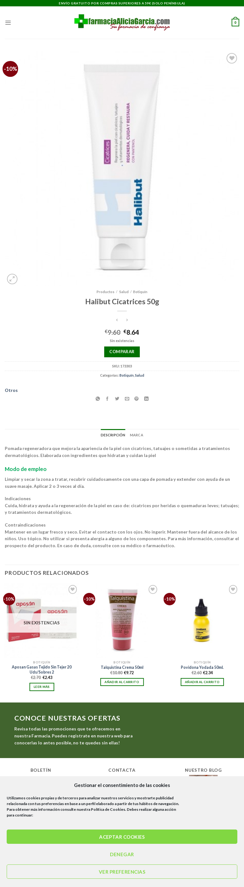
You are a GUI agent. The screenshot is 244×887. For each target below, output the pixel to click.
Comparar (121, 351)
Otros (11, 390)
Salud (124, 292)
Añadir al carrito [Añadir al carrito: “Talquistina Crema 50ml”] (122, 682)
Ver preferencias (122, 872)
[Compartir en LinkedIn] (146, 398)
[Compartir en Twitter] (117, 398)
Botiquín (140, 292)
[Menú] (8, 23)
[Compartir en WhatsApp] (97, 398)
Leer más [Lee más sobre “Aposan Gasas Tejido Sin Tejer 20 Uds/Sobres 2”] (42, 687)
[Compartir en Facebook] (107, 398)
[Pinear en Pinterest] (136, 398)
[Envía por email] (126, 398)
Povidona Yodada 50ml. (202, 667)
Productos (105, 292)
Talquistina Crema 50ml (122, 667)
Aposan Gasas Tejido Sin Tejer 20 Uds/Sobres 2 (41, 670)
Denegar (122, 854)
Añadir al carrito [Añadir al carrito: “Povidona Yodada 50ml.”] (202, 682)
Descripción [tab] (113, 435)
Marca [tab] (136, 435)
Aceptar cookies (122, 837)
